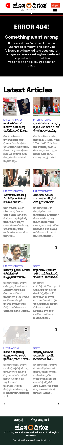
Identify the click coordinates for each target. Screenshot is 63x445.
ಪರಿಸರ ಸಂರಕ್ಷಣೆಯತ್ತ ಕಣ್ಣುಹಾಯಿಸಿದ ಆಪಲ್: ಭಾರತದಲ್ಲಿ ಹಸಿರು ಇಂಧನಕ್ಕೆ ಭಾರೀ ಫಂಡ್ (16, 356)
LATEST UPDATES (13, 119)
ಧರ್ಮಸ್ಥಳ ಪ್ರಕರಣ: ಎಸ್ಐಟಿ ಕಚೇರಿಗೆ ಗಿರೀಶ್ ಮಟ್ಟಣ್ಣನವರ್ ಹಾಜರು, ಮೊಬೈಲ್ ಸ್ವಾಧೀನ (16, 274)
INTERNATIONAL (42, 119)
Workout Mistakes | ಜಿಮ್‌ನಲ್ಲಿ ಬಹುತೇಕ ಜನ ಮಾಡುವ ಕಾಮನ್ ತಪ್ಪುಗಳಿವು (14, 199)
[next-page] (57, 403)
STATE (36, 266)
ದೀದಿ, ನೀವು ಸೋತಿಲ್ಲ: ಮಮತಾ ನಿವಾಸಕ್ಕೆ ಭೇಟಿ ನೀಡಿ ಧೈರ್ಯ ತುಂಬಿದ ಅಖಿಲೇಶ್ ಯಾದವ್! (44, 199)
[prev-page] (6, 403)
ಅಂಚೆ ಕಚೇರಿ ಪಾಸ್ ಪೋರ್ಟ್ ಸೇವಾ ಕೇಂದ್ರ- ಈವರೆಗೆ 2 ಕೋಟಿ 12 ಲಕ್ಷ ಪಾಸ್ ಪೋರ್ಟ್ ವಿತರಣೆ (14, 127)
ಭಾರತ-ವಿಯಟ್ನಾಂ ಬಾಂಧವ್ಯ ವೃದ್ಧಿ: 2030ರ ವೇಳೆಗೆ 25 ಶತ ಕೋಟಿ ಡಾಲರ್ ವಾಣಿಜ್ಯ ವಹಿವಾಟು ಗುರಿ (46, 127)
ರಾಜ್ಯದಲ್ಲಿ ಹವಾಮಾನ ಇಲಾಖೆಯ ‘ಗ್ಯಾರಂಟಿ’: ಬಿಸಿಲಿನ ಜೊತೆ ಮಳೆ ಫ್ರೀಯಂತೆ (43, 356)
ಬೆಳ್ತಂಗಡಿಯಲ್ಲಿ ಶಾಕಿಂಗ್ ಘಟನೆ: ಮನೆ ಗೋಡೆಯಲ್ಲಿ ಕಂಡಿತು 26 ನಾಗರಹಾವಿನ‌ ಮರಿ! (45, 274)
